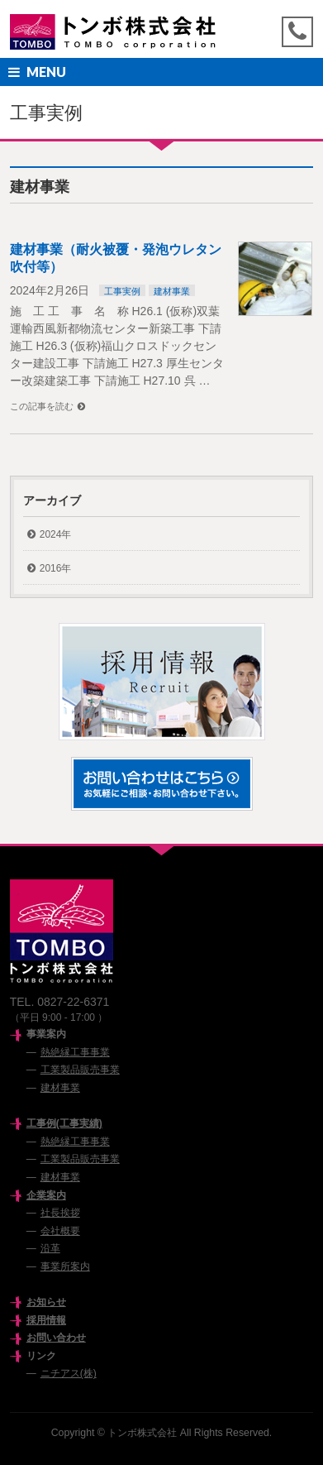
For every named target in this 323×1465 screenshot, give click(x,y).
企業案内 (46, 1195)
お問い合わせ (56, 1337)
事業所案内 (65, 1266)
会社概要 (60, 1231)
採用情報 (46, 1320)
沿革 (50, 1248)
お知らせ (46, 1302)
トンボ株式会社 (142, 1433)
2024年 (56, 534)
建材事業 (172, 291)
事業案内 (46, 1034)
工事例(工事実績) (64, 1123)
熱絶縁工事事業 (75, 1052)
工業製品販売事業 (80, 1069)
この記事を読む (42, 406)
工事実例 (122, 291)
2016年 (56, 568)
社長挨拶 (60, 1212)
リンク (41, 1356)
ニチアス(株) (68, 1373)
